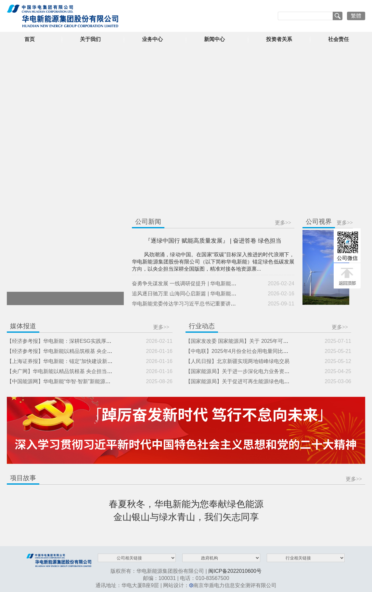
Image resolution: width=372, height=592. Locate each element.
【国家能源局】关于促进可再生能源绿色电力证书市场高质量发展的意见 (269, 381)
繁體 (356, 16)
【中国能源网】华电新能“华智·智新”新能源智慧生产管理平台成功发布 (87, 381)
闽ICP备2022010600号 (235, 571)
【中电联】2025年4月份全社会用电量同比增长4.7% (245, 351)
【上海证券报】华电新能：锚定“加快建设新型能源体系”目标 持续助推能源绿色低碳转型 (108, 361)
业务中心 (152, 39)
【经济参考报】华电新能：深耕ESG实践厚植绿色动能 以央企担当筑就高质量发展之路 (106, 341)
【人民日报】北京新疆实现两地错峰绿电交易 (237, 361)
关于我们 (90, 39)
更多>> (283, 222)
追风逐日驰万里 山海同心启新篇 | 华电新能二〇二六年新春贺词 (205, 293)
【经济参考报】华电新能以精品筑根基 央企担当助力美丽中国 (77, 351)
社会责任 (338, 39)
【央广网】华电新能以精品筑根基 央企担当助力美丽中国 (72, 371)
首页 (29, 39)
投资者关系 (279, 39)
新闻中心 (214, 39)
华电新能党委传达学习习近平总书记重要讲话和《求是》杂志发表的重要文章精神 (225, 303)
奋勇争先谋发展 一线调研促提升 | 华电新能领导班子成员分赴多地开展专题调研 (223, 283)
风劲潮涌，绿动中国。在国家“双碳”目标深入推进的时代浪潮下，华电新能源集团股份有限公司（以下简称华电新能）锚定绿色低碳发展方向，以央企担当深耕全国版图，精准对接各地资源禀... (213, 262)
